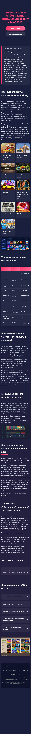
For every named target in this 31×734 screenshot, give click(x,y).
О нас (18, 674)
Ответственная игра (23, 670)
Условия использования (9, 670)
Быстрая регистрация (15, 34)
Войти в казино (15, 28)
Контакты (13, 674)
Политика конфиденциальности (15, 667)
